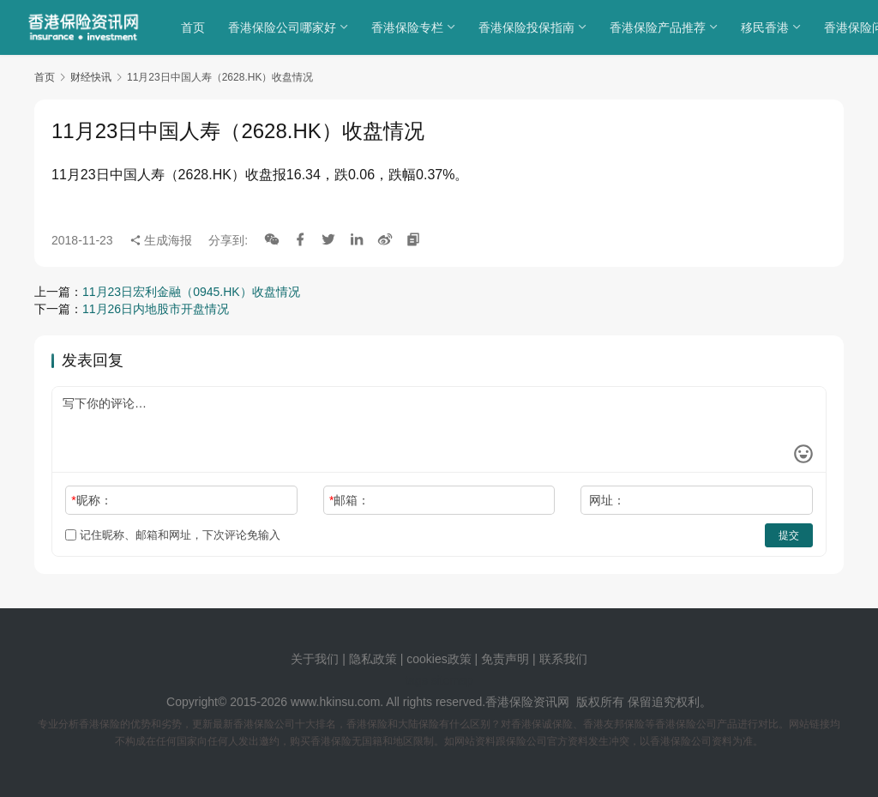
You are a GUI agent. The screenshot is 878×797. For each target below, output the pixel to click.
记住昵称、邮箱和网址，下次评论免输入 (172, 534)
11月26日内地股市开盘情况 (155, 309)
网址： (607, 500)
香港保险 (509, 702)
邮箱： (349, 500)
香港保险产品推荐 (660, 27)
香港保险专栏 (410, 27)
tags (416, 680)
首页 (195, 27)
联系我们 (563, 659)
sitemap (452, 680)
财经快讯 (90, 77)
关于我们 (315, 659)
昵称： (91, 500)
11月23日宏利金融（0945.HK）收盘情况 (191, 292)
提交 (789, 535)
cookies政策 (438, 659)
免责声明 (506, 659)
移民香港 (767, 27)
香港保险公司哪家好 (285, 27)
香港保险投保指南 (529, 27)
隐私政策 (373, 659)
